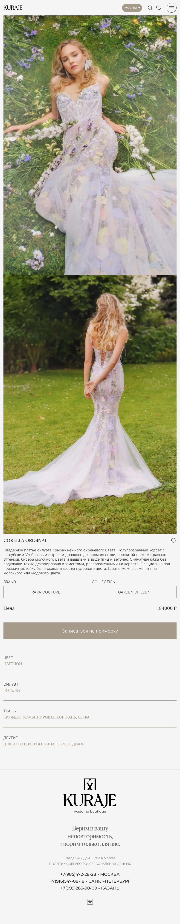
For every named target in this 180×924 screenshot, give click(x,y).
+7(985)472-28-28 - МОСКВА (90, 874)
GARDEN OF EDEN (134, 592)
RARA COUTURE (46, 592)
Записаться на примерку (90, 631)
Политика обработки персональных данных (90, 864)
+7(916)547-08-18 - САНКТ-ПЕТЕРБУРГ (90, 881)
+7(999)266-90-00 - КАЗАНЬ (90, 888)
